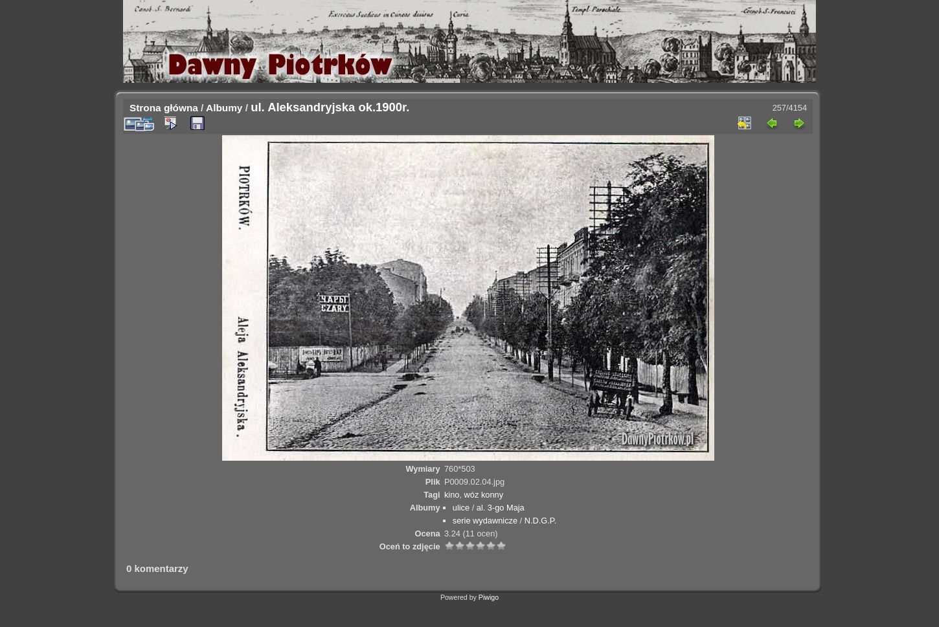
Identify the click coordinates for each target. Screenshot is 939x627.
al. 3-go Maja (501, 507)
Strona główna (164, 107)
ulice (461, 507)
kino (451, 495)
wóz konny (483, 495)
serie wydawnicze (485, 520)
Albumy (224, 107)
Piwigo (489, 597)
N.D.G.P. (541, 520)
